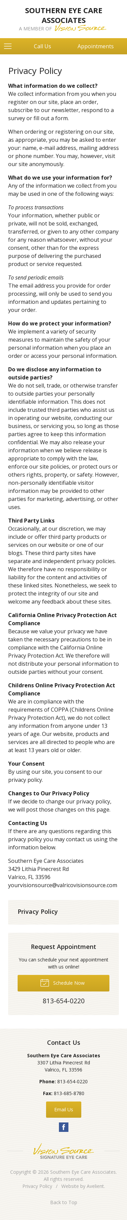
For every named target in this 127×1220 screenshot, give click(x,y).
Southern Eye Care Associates (83, 1172)
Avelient (95, 1186)
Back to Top (63, 1202)
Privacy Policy (38, 911)
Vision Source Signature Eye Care (63, 1151)
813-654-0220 (72, 1081)
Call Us (42, 46)
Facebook (63, 1127)
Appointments (96, 46)
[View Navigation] (10, 46)
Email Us (63, 1109)
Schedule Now (62, 982)
